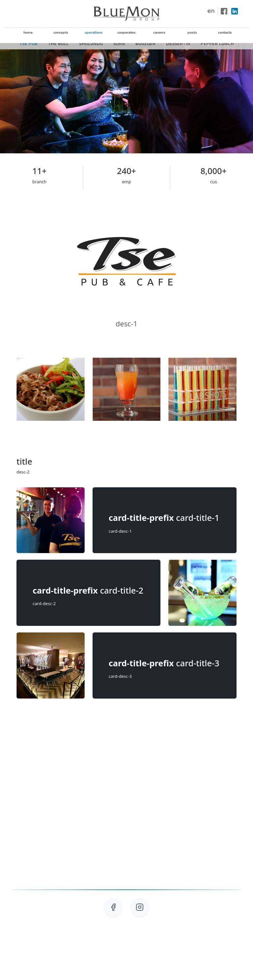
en (210, 11)
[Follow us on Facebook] (113, 911)
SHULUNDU (91, 43)
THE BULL (58, 43)
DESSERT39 (178, 43)
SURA (119, 43)
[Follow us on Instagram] (139, 911)
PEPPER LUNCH (217, 43)
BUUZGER (145, 43)
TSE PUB (28, 43)
